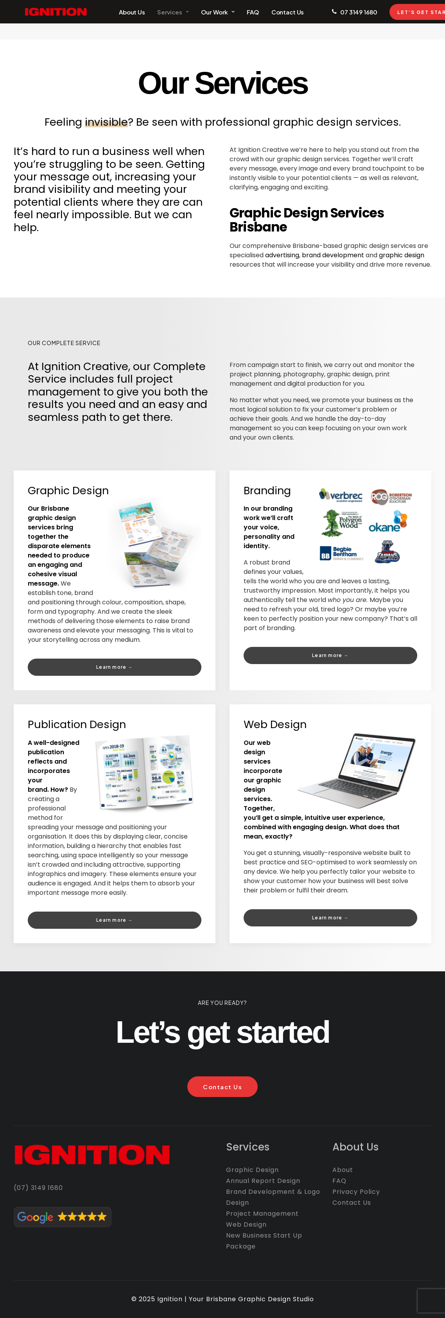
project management (100, 385)
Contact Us (271, 20)
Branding (267, 490)
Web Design (275, 724)
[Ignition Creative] (45, 20)
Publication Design (77, 724)
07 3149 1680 (342, 20)
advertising (282, 255)
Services (156, 20)
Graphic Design (68, 490)
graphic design (401, 255)
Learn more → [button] (114, 667)
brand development (333, 255)
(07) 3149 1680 (38, 1187)
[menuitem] (115, 20)
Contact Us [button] (222, 1086)
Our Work (202, 20)
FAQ (236, 20)
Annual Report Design (263, 1180)
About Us (115, 20)
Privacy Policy (356, 1191)
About (342, 1169)
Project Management (262, 1213)
